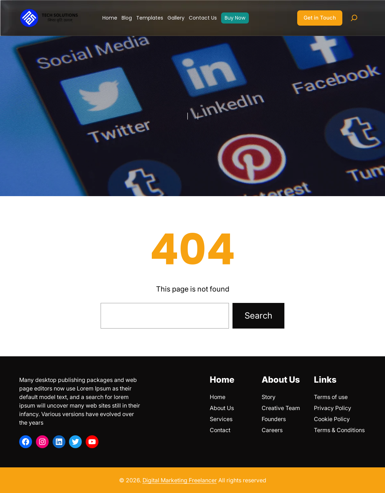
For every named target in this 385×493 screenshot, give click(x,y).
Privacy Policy (332, 407)
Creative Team (281, 407)
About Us (222, 407)
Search (258, 315)
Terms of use (331, 396)
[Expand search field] (354, 17)
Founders (274, 419)
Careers (272, 430)
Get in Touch (320, 17)
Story (269, 396)
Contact (220, 430)
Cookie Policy (332, 419)
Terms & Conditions (339, 430)
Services (221, 419)
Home (217, 396)
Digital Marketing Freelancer (180, 480)
